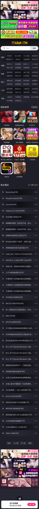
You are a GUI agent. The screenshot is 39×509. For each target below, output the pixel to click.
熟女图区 (26, 84)
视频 (2, 65)
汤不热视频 (34, 97)
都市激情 (10, 89)
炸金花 (18, 59)
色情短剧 (18, 100)
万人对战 (26, 56)
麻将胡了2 (9, 59)
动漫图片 (35, 81)
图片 (2, 82)
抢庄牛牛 (35, 59)
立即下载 (31, 504)
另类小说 (18, 92)
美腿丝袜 (10, 84)
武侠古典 (35, 89)
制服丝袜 (10, 76)
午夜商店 (18, 97)
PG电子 (9, 56)
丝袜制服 (18, 68)
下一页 (23, 443)
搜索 (34, 48)
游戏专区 (35, 56)
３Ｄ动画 (35, 64)
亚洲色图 (18, 81)
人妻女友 (26, 89)
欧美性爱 (35, 72)
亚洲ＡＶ (10, 64)
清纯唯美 (18, 84)
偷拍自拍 (18, 72)
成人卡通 (26, 72)
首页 (8, 443)
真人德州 (18, 56)
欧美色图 (26, 81)
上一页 (16, 443)
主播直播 (26, 68)
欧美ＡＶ (26, 64)
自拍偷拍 (18, 64)
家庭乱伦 (18, 89)
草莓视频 (26, 97)
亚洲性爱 (10, 72)
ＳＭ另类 (35, 68)
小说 (2, 90)
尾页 (30, 443)
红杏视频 (10, 100)
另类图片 (35, 84)
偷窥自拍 (10, 81)
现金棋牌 (26, 59)
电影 (2, 74)
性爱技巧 (35, 92)
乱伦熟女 (26, 76)
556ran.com (19, 43)
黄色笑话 (26, 92)
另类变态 (35, 76)
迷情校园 (10, 92)
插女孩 (9, 97)
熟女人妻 (10, 68)
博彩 (2, 57)
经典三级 (18, 76)
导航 (2, 98)
